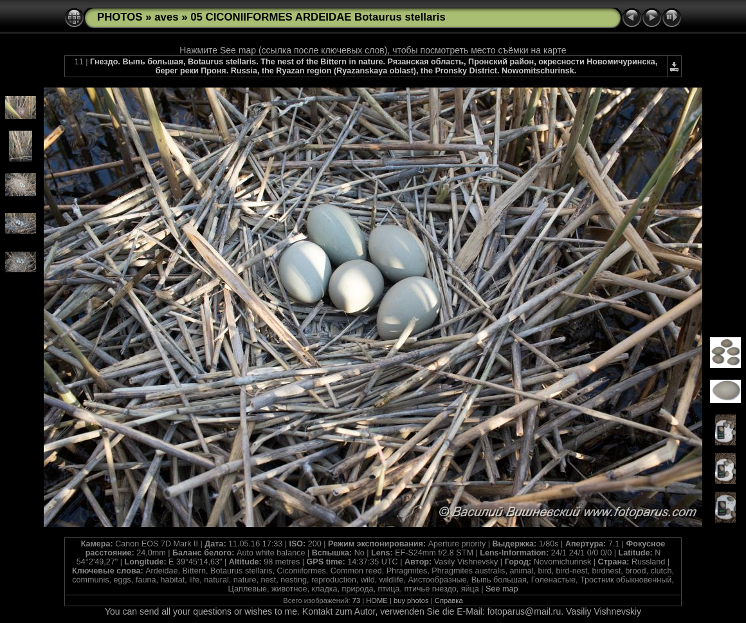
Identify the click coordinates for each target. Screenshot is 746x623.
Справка (449, 600)
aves (166, 17)
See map (502, 588)
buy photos (411, 600)
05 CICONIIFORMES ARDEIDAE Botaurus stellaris (318, 17)
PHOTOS (120, 17)
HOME (377, 600)
